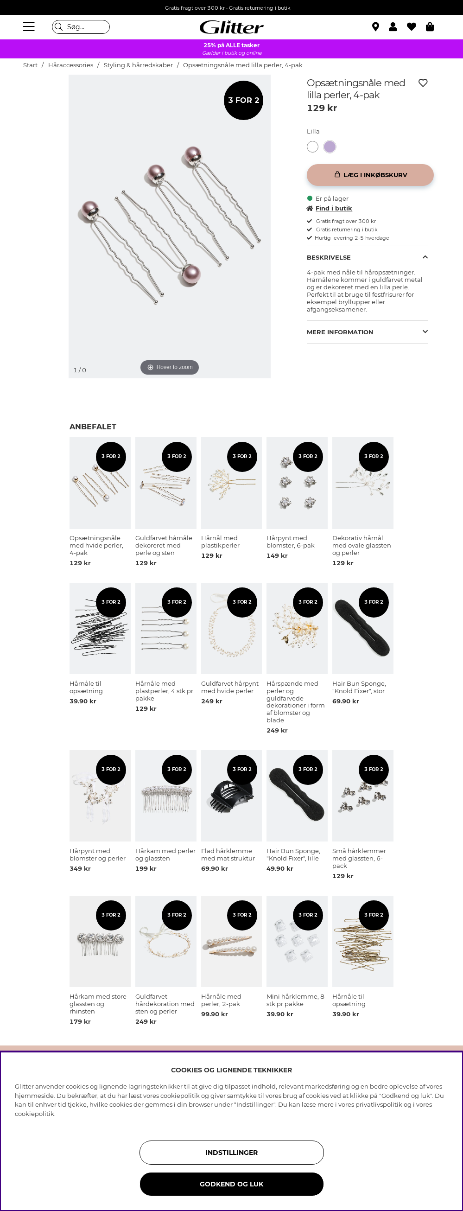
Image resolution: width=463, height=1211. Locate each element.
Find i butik (329, 208)
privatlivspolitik (378, 1104)
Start (30, 65)
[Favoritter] (416, 27)
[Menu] (30, 26)
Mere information (340, 332)
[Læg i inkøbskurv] (370, 175)
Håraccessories (70, 65)
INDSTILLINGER (231, 1152)
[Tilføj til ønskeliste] (423, 83)
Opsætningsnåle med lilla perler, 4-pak (243, 65)
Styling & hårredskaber (138, 65)
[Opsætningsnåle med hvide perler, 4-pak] (315, 147)
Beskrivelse (329, 257)
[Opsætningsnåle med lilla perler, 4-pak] (332, 147)
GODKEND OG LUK (231, 1184)
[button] (398, 27)
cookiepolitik (34, 1113)
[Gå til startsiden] (231, 27)
